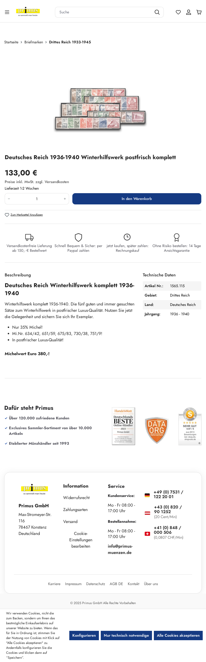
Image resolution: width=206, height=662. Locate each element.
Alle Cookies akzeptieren (178, 635)
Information (76, 486)
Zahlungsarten (75, 510)
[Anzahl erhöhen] (65, 198)
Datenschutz (95, 584)
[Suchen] (158, 12)
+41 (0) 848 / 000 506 (167, 530)
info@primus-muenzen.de (120, 549)
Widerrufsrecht (76, 498)
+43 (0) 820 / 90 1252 (168, 509)
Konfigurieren (84, 635)
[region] (103, 99)
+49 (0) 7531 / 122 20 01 (168, 494)
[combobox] (103, 12)
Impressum (73, 584)
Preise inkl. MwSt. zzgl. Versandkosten (37, 181)
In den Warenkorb (137, 198)
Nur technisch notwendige (126, 635)
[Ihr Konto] (188, 12)
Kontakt (133, 584)
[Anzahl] (37, 198)
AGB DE (116, 584)
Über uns (151, 584)
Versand (70, 522)
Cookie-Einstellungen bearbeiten (80, 539)
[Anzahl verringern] (9, 198)
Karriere (54, 584)
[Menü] (7, 12)
